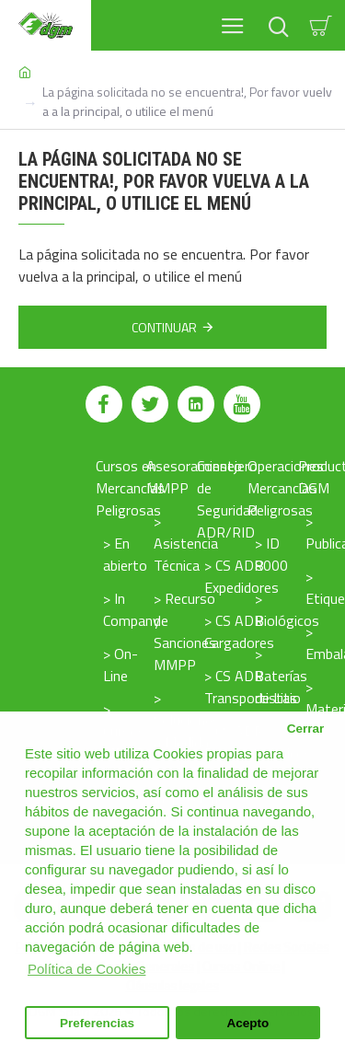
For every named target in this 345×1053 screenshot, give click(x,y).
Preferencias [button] (97, 1023)
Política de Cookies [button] (86, 969)
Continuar (164, 327)
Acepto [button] (248, 1023)
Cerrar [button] (306, 728)
